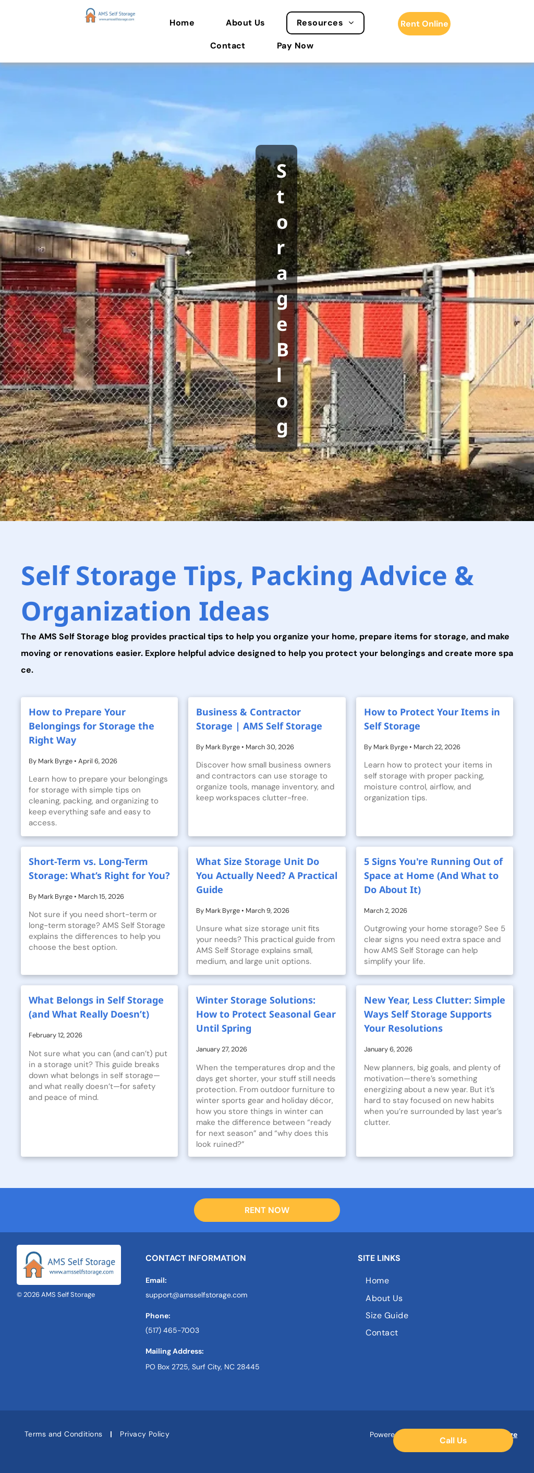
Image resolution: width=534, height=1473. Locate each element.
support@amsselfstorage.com (196, 1294)
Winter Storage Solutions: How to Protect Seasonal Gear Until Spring (266, 1014)
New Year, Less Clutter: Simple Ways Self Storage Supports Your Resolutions (434, 1014)
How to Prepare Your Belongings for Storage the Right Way (91, 725)
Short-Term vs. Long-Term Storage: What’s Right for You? (99, 868)
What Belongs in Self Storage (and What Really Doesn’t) (96, 1007)
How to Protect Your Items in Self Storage (432, 718)
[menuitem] (187, 22)
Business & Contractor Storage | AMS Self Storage (259, 718)
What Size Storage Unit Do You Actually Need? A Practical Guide (266, 875)
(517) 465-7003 (172, 1330)
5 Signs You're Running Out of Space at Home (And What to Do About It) (433, 875)
